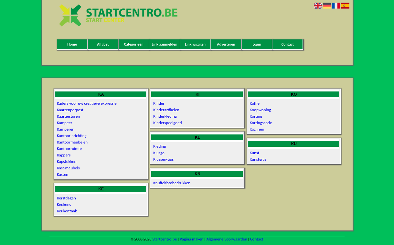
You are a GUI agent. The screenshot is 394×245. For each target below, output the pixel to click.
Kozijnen (257, 129)
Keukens (64, 204)
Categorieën (134, 44)
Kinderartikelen (166, 109)
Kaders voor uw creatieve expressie (87, 103)
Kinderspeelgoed (167, 122)
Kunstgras (258, 159)
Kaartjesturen (68, 116)
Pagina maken (191, 239)
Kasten (62, 174)
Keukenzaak (67, 210)
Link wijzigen (195, 44)
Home (72, 44)
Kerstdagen (66, 198)
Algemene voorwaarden (226, 239)
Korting (256, 116)
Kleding (159, 146)
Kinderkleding (165, 116)
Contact (288, 44)
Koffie (255, 103)
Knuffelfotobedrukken (171, 182)
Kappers (63, 155)
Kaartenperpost (70, 109)
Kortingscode (261, 122)
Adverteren (226, 44)
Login (256, 44)
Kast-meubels (68, 167)
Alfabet (103, 44)
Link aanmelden (164, 44)
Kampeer (64, 122)
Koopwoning (260, 109)
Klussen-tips (163, 159)
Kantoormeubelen (72, 142)
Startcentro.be (164, 239)
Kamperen (65, 129)
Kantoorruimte (69, 148)
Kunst (255, 152)
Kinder (158, 103)
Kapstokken (66, 161)
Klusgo (159, 152)
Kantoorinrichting (72, 135)
